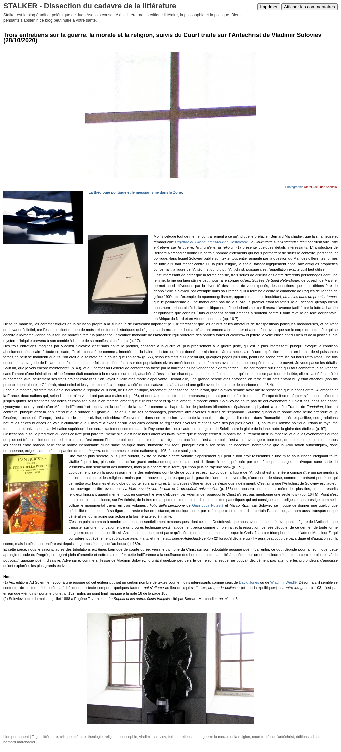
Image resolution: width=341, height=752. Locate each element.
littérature (50, 737)
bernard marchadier (19, 742)
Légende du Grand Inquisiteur (199, 242)
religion (110, 737)
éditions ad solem (310, 737)
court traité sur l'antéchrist (273, 737)
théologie (95, 737)
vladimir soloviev (152, 737)
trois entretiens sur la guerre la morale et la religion (209, 737)
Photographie (294, 187)
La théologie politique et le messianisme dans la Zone (135, 192)
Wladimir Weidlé (283, 582)
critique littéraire (73, 737)
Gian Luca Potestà (207, 505)
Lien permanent (16, 737)
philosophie (128, 737)
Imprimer (269, 6)
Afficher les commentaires (309, 6)
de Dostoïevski (235, 242)
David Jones (249, 582)
